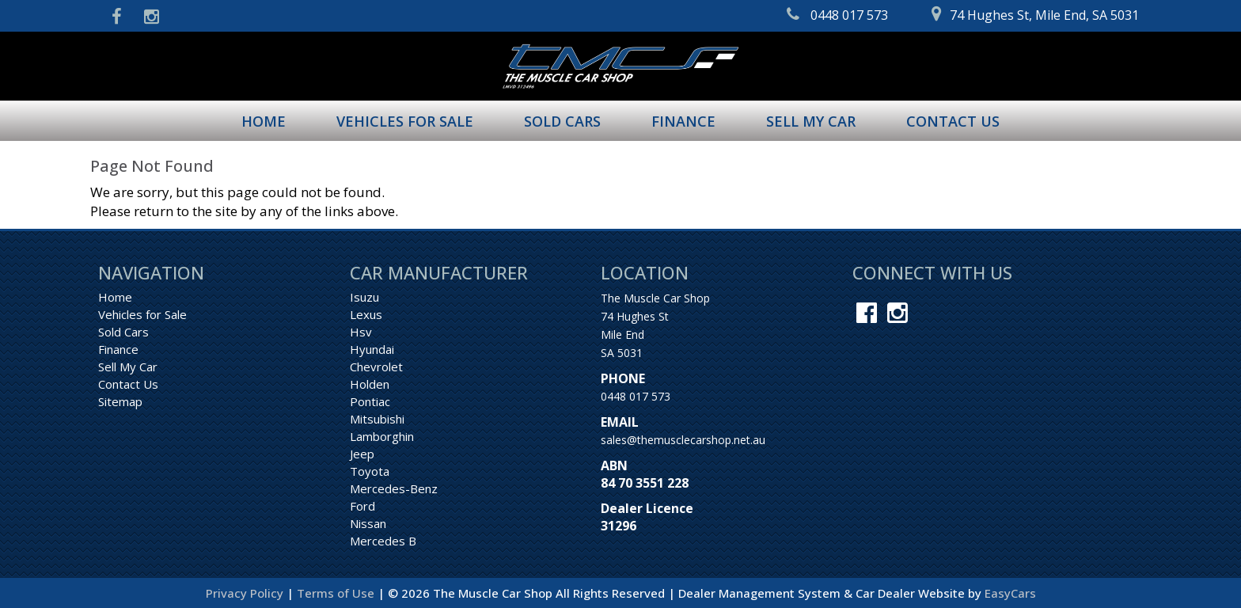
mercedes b (383, 541)
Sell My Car (811, 121)
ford (362, 506)
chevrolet (376, 366)
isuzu (364, 297)
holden (369, 384)
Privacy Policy (246, 593)
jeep (362, 454)
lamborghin (382, 436)
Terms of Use (337, 593)
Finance (683, 121)
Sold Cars (562, 121)
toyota (369, 471)
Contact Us (953, 121)
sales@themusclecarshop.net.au (683, 439)
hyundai (372, 349)
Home (263, 121)
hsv (361, 332)
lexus (366, 314)
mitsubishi (377, 419)
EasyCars (1010, 593)
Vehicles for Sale (404, 121)
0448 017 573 (635, 396)
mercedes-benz (394, 488)
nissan (368, 523)
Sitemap (120, 401)
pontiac (370, 401)
